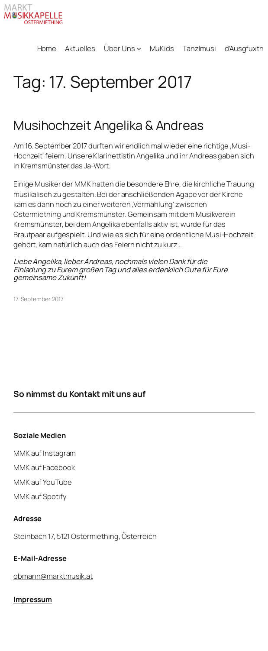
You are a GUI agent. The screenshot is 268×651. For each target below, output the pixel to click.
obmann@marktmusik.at (53, 575)
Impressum (32, 599)
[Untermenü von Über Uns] (139, 48)
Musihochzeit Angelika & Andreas (108, 125)
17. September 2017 (38, 299)
